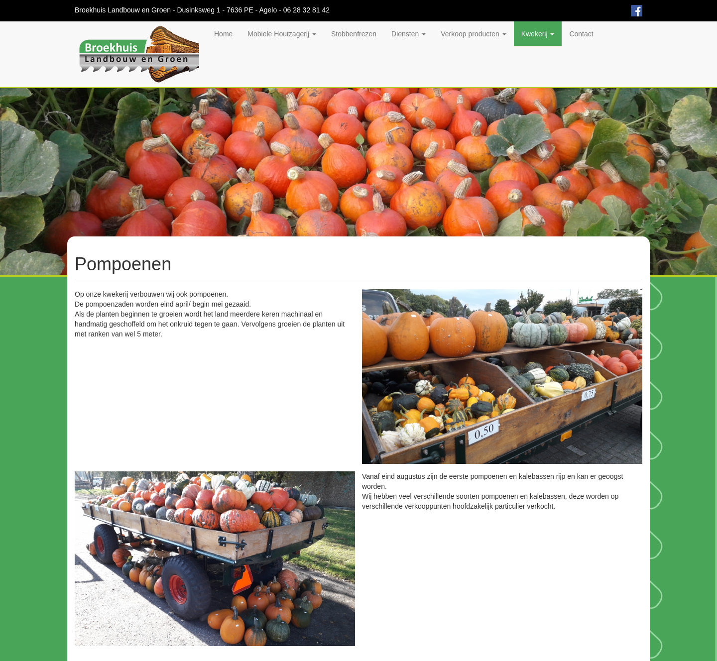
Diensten (408, 34)
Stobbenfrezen (353, 34)
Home (223, 34)
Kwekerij (538, 34)
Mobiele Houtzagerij (281, 34)
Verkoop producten (473, 34)
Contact (581, 34)
